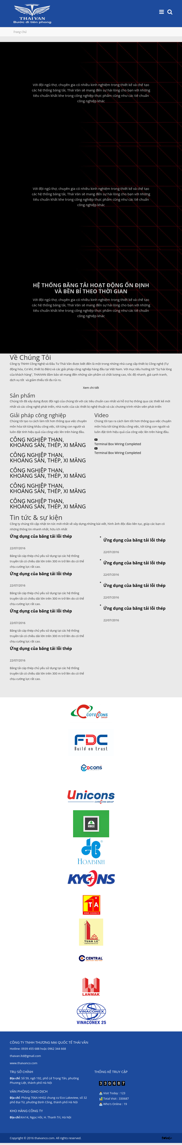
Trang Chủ (20, 32)
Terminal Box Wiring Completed (117, 444)
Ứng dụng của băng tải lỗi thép (41, 536)
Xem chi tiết (91, 388)
